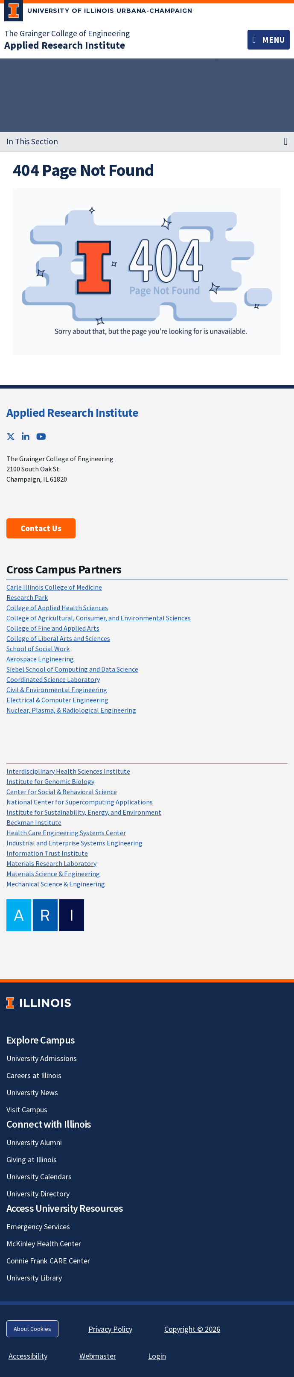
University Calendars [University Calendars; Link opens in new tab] (39, 1176)
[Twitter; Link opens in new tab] (10, 436)
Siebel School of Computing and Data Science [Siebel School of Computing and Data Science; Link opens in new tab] (72, 669)
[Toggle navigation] (268, 40)
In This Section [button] (32, 141)
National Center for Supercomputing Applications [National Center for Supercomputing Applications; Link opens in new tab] (79, 802)
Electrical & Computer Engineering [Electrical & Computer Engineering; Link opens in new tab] (57, 700)
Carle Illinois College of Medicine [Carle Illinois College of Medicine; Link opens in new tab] (54, 587)
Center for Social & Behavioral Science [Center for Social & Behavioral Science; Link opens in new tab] (61, 791)
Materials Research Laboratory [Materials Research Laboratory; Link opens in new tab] (51, 863)
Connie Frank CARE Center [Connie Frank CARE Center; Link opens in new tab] (48, 1261)
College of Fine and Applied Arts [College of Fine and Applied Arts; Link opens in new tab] (52, 628)
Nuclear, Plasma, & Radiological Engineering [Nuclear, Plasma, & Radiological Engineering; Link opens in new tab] (71, 710)
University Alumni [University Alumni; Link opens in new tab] (34, 1142)
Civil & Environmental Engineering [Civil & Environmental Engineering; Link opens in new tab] (56, 689)
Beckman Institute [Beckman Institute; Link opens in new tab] (33, 822)
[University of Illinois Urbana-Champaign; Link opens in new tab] (98, 12)
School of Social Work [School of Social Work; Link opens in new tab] (38, 648)
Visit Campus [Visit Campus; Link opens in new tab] (26, 1109)
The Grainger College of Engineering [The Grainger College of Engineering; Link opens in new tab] (67, 33)
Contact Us (40, 528)
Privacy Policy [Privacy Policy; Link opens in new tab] (110, 1329)
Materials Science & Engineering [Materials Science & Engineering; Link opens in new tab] (53, 873)
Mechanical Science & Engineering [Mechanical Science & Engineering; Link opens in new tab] (55, 884)
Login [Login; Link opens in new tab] (157, 1356)
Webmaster (97, 1356)
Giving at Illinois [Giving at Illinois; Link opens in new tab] (31, 1159)
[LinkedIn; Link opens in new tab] (25, 436)
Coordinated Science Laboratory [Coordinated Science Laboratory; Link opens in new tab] (53, 679)
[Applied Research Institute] (64, 45)
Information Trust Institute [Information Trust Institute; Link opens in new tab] (47, 853)
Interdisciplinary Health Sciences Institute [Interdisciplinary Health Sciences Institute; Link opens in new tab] (68, 771)
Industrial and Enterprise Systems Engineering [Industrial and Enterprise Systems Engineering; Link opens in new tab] (74, 843)
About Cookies (32, 1329)
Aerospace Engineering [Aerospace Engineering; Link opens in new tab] (40, 659)
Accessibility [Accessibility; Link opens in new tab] (28, 1356)
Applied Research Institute (72, 412)
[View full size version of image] (147, 272)
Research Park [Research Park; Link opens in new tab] (27, 597)
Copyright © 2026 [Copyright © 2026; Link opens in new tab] (192, 1329)
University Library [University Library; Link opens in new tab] (34, 1278)
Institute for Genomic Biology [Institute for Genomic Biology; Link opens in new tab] (50, 781)
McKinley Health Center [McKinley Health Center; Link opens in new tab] (43, 1243)
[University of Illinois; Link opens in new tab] (38, 1003)
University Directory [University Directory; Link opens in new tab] (38, 1194)
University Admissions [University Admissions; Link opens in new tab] (41, 1058)
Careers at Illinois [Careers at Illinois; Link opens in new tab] (33, 1075)
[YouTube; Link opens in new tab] (41, 436)
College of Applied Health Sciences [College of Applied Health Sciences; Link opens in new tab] (57, 607)
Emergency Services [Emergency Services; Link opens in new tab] (38, 1226)
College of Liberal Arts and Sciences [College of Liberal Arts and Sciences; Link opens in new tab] (58, 638)
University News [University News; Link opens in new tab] (32, 1092)
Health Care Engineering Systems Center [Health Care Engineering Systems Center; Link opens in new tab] (66, 832)
